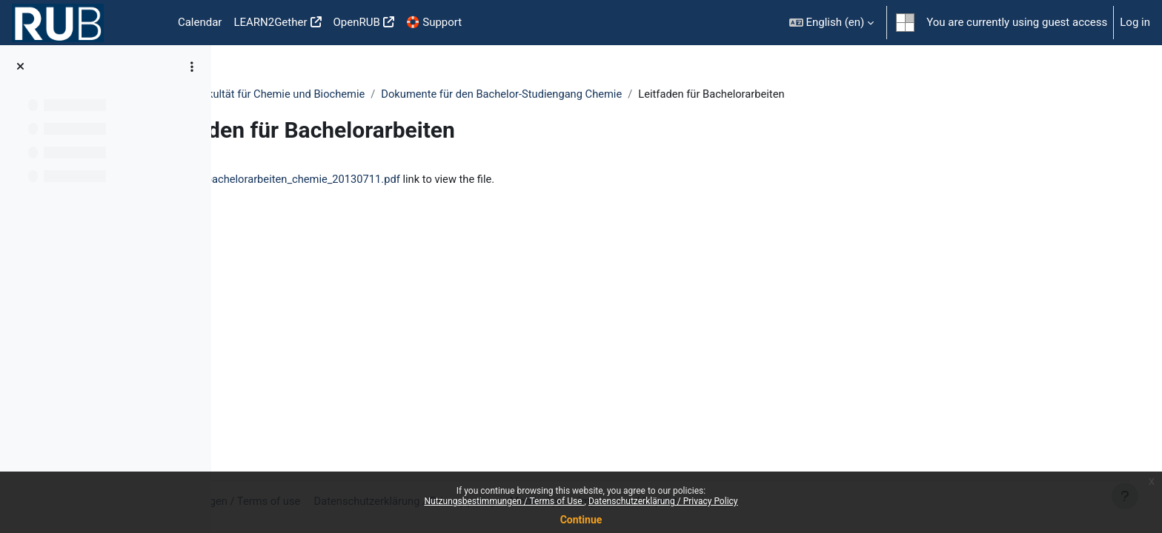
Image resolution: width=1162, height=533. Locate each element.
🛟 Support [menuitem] (434, 22)
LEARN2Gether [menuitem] (270, 22)
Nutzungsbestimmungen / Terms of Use (504, 501)
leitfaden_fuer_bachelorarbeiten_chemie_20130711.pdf (402, 180)
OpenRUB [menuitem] (356, 22)
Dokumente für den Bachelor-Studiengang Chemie (638, 94)
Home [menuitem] (148, 23)
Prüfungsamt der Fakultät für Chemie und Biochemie (369, 94)
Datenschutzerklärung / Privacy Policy (663, 501)
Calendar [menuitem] (200, 22)
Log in (1135, 22)
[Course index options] (192, 66)
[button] (832, 22)
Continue (581, 520)
